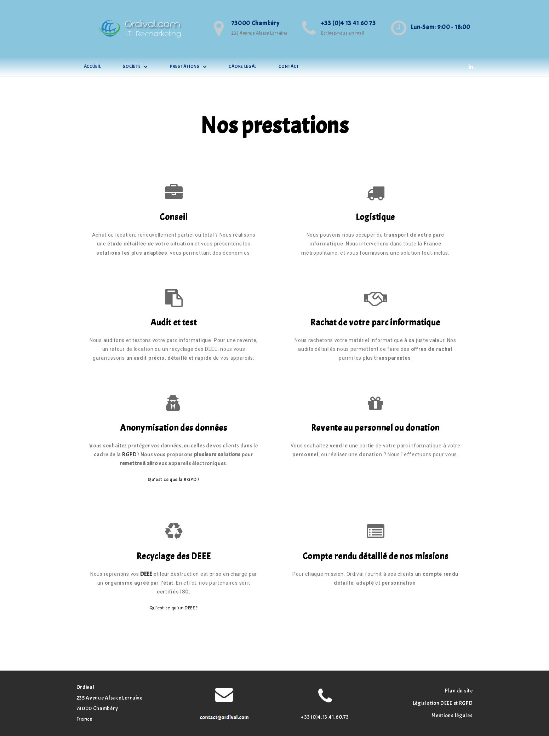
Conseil (174, 217)
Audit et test (173, 322)
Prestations (188, 66)
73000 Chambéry (255, 23)
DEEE (146, 574)
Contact (289, 66)
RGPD (129, 454)
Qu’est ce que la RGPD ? (174, 479)
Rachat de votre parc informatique (375, 322)
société (135, 66)
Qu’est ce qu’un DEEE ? (173, 608)
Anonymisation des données (173, 428)
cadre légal (243, 66)
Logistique (375, 217)
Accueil (92, 66)
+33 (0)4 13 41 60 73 (348, 23)
